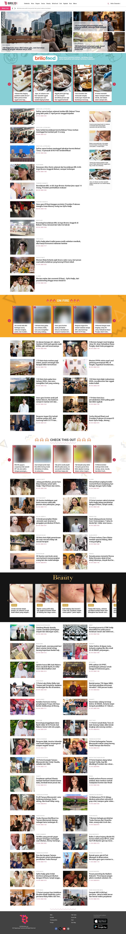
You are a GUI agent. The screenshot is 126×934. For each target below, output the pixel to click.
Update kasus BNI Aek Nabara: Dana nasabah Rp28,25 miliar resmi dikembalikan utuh (48, 667)
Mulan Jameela (41, 516)
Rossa (91, 776)
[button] (13, 8)
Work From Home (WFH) (96, 890)
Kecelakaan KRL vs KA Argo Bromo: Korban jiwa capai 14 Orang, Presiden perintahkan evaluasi (59, 187)
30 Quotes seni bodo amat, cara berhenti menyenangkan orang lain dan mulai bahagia (48, 558)
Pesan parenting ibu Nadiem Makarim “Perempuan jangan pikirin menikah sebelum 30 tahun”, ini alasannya (100, 876)
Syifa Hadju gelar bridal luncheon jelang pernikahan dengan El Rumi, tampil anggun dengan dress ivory (48, 876)
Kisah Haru (39, 643)
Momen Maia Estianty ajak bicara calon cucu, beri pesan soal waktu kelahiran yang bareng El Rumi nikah (58, 261)
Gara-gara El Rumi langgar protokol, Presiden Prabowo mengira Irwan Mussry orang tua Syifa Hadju (58, 205)
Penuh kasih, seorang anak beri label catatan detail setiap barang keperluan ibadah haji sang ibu (48, 648)
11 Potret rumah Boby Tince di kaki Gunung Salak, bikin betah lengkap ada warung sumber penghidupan (101, 725)
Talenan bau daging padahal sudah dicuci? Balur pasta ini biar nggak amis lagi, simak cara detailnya (99, 164)
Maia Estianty (40, 257)
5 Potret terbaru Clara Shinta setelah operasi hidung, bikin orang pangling (100, 540)
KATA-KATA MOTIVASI (80, 23)
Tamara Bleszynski (42, 757)
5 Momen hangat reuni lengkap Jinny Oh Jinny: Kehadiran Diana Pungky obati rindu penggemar (101, 344)
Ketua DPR (92, 662)
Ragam (38, 3)
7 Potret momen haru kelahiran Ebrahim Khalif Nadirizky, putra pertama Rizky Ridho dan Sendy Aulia (49, 894)
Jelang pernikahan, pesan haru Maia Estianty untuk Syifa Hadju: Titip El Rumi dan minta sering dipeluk (48, 484)
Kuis (70, 3)
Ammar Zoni (92, 516)
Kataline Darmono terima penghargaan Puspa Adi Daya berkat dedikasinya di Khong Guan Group (48, 704)
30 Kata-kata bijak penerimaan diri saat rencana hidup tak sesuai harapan (48, 540)
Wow (32, 3)
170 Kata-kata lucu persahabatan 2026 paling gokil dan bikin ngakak (101, 400)
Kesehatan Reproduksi (43, 625)
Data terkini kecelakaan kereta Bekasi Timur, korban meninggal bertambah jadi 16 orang (57, 131)
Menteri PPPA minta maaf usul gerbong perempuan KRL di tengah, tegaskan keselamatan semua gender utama (101, 363)
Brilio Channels (115, 3)
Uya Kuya (91, 681)
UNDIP (91, 625)
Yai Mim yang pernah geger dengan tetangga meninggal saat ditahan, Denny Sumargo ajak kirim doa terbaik (48, 839)
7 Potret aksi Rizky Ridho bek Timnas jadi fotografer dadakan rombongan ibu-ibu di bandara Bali (49, 685)
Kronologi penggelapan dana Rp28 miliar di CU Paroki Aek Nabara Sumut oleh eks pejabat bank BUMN (48, 725)
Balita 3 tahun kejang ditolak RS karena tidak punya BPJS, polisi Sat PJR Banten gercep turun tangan (101, 839)
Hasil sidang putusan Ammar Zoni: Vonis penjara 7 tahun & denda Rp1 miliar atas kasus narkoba (100, 521)
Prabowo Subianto (42, 183)
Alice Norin (39, 164)
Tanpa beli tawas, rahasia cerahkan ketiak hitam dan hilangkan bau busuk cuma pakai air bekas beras (98, 611)
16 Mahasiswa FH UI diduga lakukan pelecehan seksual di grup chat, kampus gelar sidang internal (101, 799)
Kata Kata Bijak (41, 535)
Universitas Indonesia (96, 794)
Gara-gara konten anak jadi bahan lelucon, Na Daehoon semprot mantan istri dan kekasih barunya (47, 400)
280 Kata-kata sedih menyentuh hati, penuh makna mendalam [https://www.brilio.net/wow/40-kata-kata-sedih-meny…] (34, 8)
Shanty (38, 776)
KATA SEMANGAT (79, 43)
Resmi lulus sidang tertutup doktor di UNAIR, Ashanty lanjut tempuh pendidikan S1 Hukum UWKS (101, 704)
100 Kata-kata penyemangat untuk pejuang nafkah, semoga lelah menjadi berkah (90, 27)
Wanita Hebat (40, 699)
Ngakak (65, 3)
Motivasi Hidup (40, 498)
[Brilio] (11, 3)
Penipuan (39, 720)
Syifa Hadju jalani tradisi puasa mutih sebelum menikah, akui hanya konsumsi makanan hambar (58, 242)
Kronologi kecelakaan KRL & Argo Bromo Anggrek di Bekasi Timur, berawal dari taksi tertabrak (57, 224)
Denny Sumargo (41, 834)
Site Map (73, 922)
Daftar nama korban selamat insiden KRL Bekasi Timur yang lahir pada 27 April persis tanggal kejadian (58, 112)
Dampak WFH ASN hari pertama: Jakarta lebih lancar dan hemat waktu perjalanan (101, 894)
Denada (91, 553)
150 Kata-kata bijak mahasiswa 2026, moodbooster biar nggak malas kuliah (101, 381)
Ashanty (91, 643)
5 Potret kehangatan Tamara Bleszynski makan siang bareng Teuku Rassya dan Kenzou (102, 743)
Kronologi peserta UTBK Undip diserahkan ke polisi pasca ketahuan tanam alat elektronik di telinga (101, 630)
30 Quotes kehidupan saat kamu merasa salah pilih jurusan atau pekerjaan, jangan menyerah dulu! (48, 502)
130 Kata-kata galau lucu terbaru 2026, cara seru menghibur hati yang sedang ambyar (47, 381)
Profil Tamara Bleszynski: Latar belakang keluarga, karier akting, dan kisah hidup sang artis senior (48, 799)
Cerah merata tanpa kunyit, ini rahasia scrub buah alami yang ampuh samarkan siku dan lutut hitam (99, 126)
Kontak (52, 917)
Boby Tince (92, 720)
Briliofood (55, 3)
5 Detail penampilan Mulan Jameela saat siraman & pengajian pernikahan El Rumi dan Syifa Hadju (48, 521)
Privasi (51, 922)
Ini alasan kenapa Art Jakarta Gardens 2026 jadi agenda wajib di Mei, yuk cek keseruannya (49, 344)
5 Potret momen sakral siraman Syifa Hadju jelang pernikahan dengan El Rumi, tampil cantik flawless (102, 502)
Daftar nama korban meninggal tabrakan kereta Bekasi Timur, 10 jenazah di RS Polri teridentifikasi (58, 150)
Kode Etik (73, 917)
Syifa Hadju (39, 239)
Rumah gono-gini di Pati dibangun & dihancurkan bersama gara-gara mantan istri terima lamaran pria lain (102, 857)
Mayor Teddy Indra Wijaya (97, 757)
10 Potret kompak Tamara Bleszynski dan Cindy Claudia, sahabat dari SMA (48, 762)
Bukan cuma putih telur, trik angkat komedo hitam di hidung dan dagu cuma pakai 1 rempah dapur (98, 145)
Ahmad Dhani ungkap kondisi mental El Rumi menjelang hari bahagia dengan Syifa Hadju (101, 484)
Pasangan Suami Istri (95, 853)
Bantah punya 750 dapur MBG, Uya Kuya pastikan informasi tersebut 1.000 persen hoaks (101, 685)
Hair (115, 605)
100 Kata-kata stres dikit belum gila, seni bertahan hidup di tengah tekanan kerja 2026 (23, 48)
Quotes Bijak (40, 553)
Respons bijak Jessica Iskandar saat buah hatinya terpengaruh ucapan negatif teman (49, 743)
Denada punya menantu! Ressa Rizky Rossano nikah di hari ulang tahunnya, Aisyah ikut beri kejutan (101, 558)
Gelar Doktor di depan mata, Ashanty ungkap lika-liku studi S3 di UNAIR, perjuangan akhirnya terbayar (101, 648)
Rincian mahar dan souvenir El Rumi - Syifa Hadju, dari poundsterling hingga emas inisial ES (57, 280)
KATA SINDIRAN (6, 45)
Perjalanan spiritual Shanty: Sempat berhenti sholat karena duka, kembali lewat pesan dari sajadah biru (48, 781)
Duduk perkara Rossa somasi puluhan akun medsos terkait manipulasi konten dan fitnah (101, 781)
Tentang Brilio (53, 920)
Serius (43, 3)
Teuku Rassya (40, 815)
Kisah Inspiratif (94, 834)
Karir (72, 920)
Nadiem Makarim (94, 871)
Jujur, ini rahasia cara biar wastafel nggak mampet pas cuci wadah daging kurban (99, 183)
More (75, 3)
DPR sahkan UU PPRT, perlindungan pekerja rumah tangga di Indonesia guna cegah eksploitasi (100, 667)
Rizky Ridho (39, 681)
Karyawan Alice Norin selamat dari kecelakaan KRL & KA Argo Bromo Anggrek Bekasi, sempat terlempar (58, 168)
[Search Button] (108, 4)
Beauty (48, 3)
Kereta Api (39, 220)
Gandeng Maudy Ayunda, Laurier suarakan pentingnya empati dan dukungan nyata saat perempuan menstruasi (47, 630)
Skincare (14, 605)
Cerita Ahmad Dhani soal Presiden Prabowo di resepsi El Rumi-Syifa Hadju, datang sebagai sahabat (101, 418)
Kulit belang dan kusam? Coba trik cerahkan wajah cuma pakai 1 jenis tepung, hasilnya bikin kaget (72, 611)
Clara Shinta (93, 535)
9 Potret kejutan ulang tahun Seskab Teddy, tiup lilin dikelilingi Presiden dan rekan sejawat (101, 762)
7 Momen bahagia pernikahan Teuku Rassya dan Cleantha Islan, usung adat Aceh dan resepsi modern (101, 820)
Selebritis (27, 3)
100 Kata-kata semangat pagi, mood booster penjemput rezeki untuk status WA (90, 47)
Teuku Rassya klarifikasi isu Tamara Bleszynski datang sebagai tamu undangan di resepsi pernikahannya (47, 820)
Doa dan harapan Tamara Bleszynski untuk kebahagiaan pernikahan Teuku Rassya (48, 857)
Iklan (51, 915)
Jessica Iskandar (41, 739)
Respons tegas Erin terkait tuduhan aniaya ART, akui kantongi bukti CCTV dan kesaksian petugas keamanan (48, 418)
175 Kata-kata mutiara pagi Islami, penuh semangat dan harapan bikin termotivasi (47, 363)
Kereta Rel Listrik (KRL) (43, 109)
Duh (61, 3)
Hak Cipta (73, 915)
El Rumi (38, 276)
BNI (37, 662)
